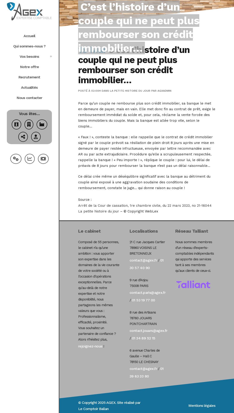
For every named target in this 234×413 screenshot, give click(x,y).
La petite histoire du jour (130, 90)
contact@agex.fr (143, 260)
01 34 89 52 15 (143, 338)
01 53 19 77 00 (143, 300)
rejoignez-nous (90, 346)
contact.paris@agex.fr (147, 292)
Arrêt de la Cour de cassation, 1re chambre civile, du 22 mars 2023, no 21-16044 (145, 206)
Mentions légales (201, 405)
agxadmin (164, 90)
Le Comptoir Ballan (93, 409)
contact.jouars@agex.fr (149, 330)
